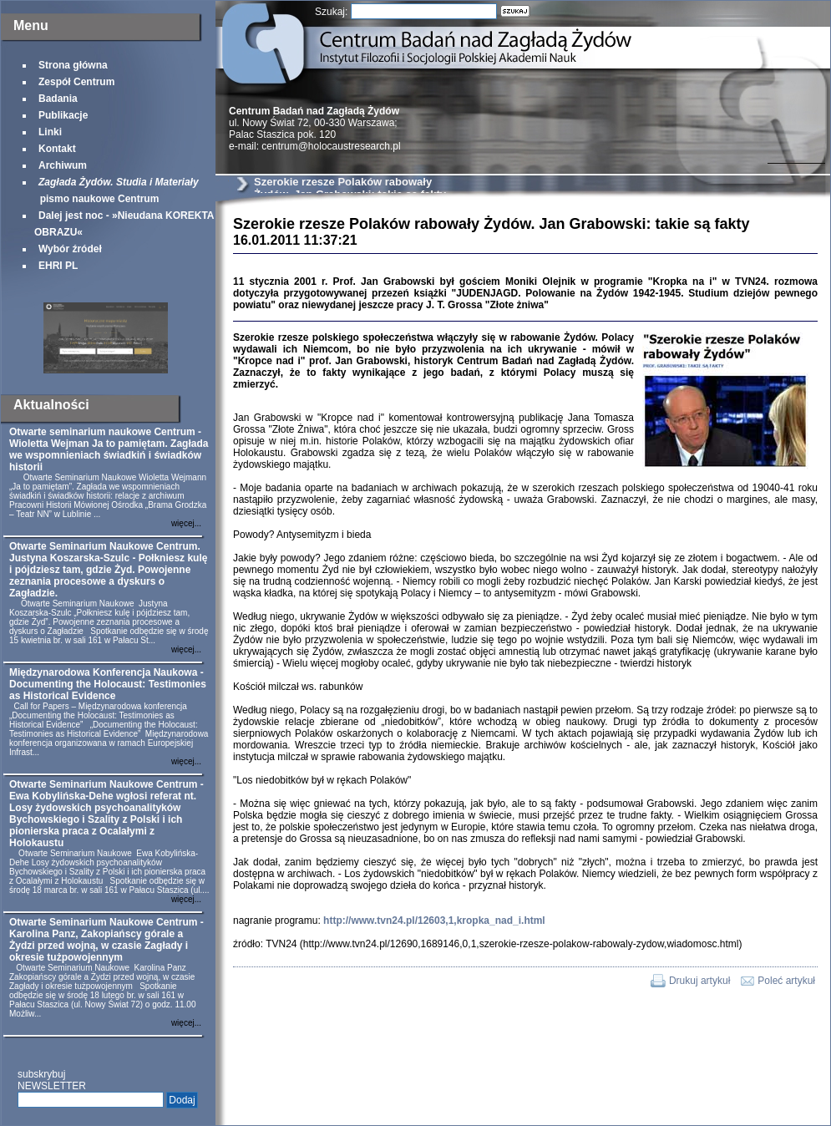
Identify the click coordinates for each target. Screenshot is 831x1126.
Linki (50, 132)
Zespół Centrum (76, 82)
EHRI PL (58, 265)
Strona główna (73, 65)
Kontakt (57, 149)
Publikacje (63, 115)
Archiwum (62, 165)
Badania (58, 98)
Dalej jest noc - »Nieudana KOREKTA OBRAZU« (124, 224)
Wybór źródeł (70, 249)
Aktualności (51, 405)
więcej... (186, 523)
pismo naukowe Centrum (116, 190)
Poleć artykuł (786, 981)
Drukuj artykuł (699, 981)
